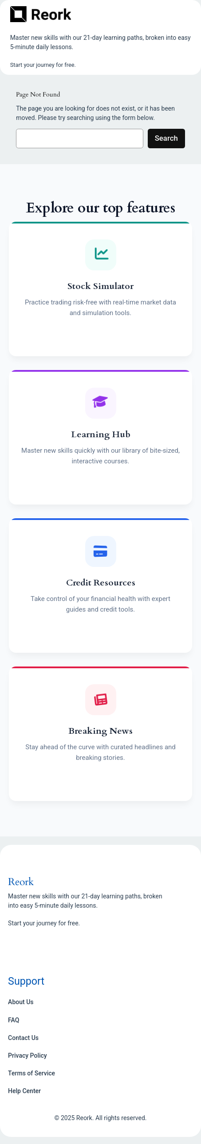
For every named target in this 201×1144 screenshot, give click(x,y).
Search (166, 138)
